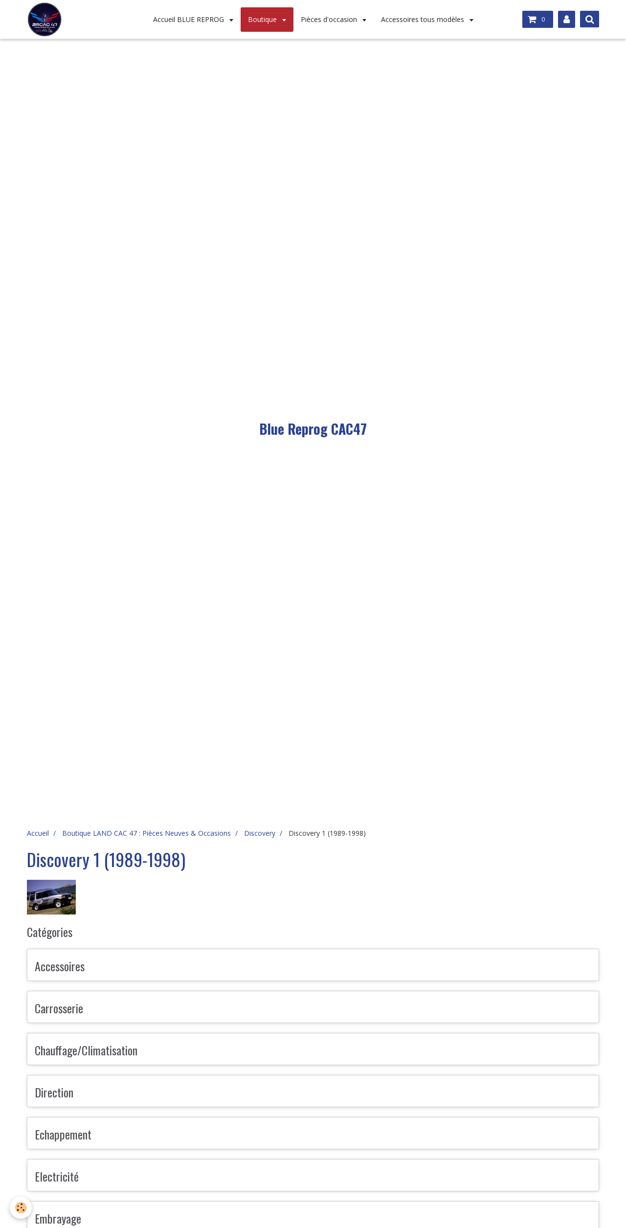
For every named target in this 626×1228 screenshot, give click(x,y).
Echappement (63, 1134)
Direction (54, 1092)
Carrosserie (59, 1008)
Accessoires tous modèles (423, 19)
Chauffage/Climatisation (86, 1050)
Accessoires (60, 966)
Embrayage (58, 1218)
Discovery (259, 833)
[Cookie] (21, 1208)
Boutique (263, 19)
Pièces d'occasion (330, 19)
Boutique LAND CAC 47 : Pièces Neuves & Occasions (146, 833)
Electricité (57, 1176)
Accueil (38, 833)
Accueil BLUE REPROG (189, 19)
